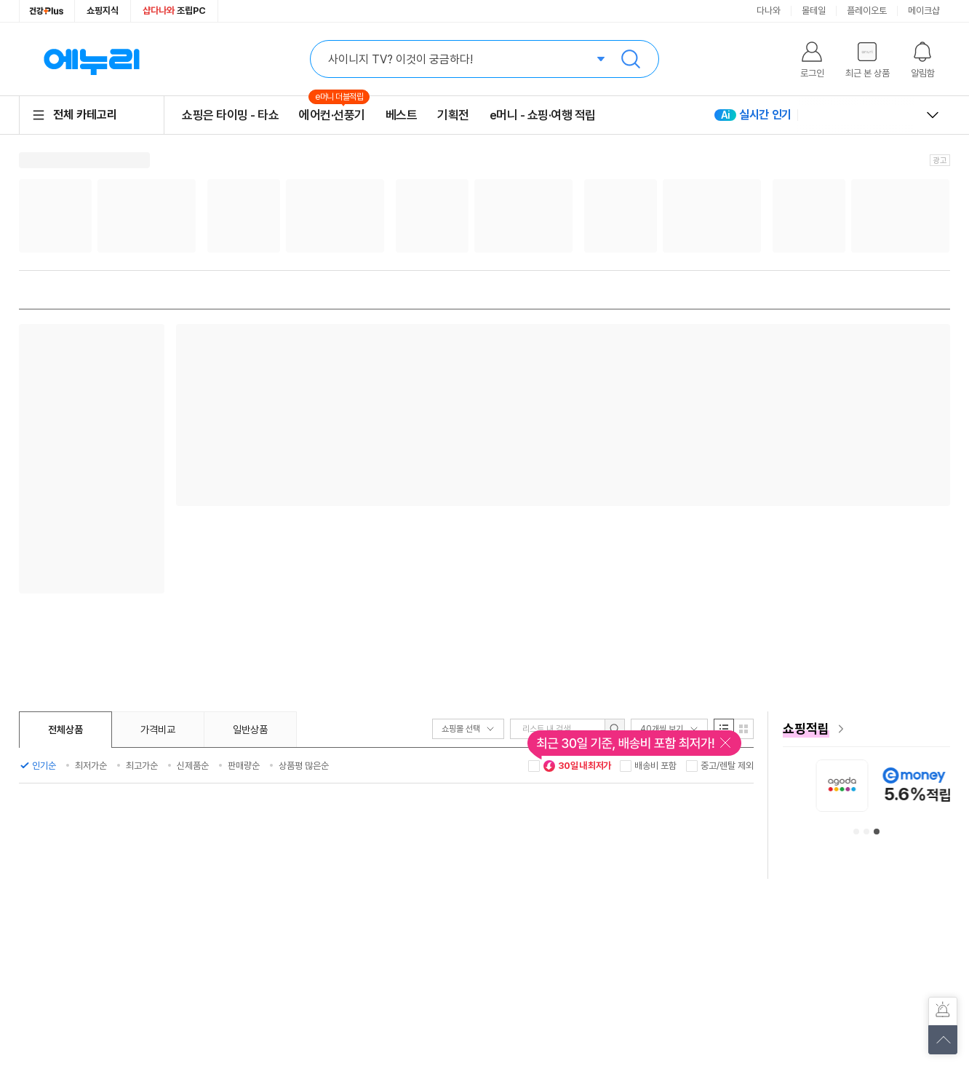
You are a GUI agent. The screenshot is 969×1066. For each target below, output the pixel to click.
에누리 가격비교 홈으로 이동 (91, 59)
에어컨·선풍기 (332, 114)
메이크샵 (924, 10)
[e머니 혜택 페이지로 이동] (866, 729)
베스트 (402, 115)
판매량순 (244, 765)
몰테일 (814, 10)
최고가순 (142, 765)
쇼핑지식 (103, 10)
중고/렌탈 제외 (727, 765)
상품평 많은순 (304, 765)
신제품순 (193, 765)
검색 (631, 59)
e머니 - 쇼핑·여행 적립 (543, 115)
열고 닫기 (932, 115)
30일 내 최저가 (576, 766)
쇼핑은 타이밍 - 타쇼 (230, 115)
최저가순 (91, 765)
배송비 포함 (655, 765)
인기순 (44, 765)
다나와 (769, 10)
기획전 (453, 115)
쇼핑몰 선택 (468, 729)
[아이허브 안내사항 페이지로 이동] (848, 785)
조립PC (174, 10)
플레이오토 (867, 10)
